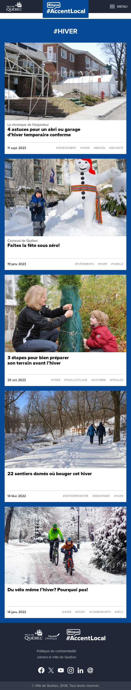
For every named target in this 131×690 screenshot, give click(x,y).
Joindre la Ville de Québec (56, 657)
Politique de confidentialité (56, 651)
